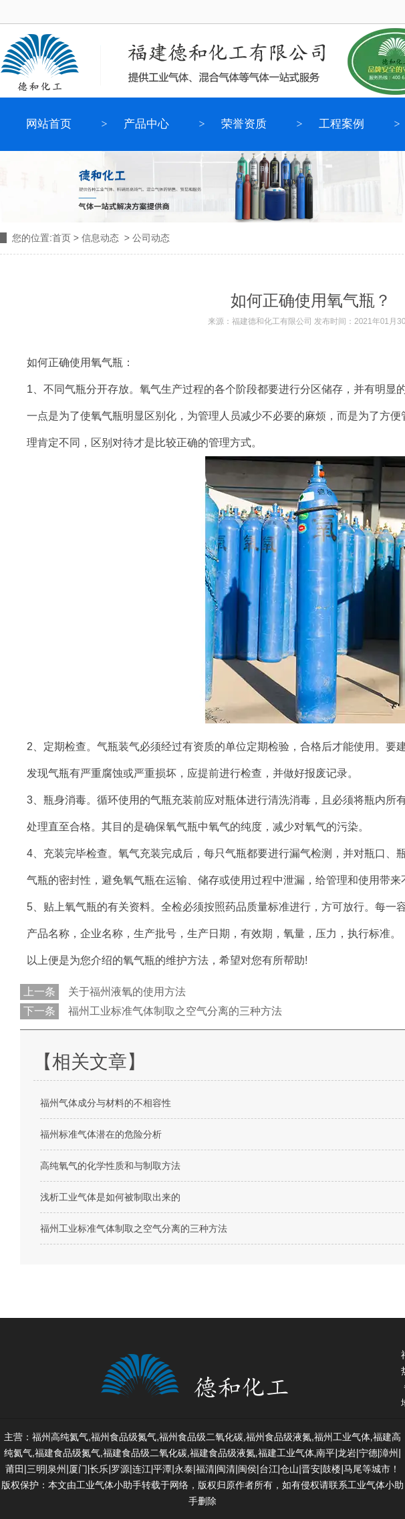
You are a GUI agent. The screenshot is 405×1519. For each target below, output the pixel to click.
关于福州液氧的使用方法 (125, 991)
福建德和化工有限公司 (272, 321)
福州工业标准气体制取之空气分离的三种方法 (173, 1011)
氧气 (150, 389)
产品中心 (146, 124)
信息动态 (100, 237)
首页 (61, 237)
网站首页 (49, 124)
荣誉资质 (244, 124)
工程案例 (341, 124)
